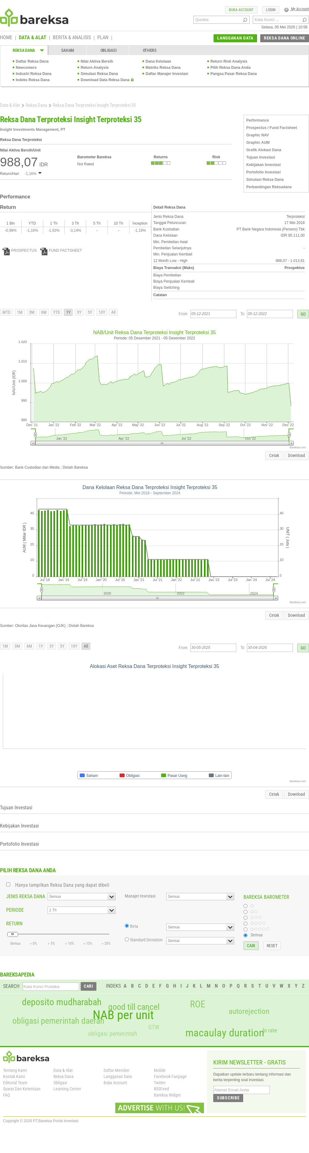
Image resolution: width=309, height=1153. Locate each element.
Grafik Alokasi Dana (263, 150)
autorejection (249, 1011)
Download (296, 455)
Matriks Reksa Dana (163, 67)
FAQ (6, 1095)
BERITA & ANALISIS (72, 38)
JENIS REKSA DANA (25, 896)
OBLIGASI (108, 50)
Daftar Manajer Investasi (167, 74)
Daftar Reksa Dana (32, 61)
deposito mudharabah (61, 1002)
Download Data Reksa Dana (105, 80)
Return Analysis (95, 67)
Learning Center (67, 1088)
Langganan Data (118, 1076)
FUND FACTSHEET (61, 250)
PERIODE (15, 910)
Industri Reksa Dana (33, 74)
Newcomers (26, 67)
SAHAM (67, 50)
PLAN (102, 38)
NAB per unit (123, 1015)
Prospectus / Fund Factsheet (271, 128)
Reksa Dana (36, 105)
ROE (197, 1004)
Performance (257, 120)
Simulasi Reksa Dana (99, 74)
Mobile (160, 1070)
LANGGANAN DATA (235, 37)
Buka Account (115, 1082)
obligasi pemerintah (112, 1034)
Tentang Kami (15, 1070)
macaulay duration (224, 1032)
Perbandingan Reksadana (269, 187)
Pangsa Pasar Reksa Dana (233, 74)
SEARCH (11, 986)
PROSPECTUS (19, 250)
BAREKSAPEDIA (17, 974)
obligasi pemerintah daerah (58, 1021)
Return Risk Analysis (229, 61)
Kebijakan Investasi (263, 165)
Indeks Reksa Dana (32, 80)
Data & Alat (10, 105)
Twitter (160, 1082)
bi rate (270, 1030)
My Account (296, 9)
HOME (6, 38)
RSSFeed (161, 1088)
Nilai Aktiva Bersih (97, 61)
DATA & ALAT (32, 38)
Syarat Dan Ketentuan (21, 1088)
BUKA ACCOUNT (241, 10)
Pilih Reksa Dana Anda (230, 67)
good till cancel (133, 1007)
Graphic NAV (257, 135)
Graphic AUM (258, 142)
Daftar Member (116, 1070)
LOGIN (270, 10)
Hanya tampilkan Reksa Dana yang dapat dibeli (62, 885)
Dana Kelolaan (158, 61)
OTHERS (150, 50)
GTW (153, 1027)
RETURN (14, 924)
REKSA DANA (24, 50)
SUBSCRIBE (228, 1097)
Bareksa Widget (167, 1095)
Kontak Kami (14, 1076)
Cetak (274, 455)
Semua (257, 934)
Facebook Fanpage (170, 1076)
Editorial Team (15, 1082)
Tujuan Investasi (260, 157)
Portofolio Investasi (263, 172)
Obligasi (60, 1082)
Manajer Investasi (140, 896)
